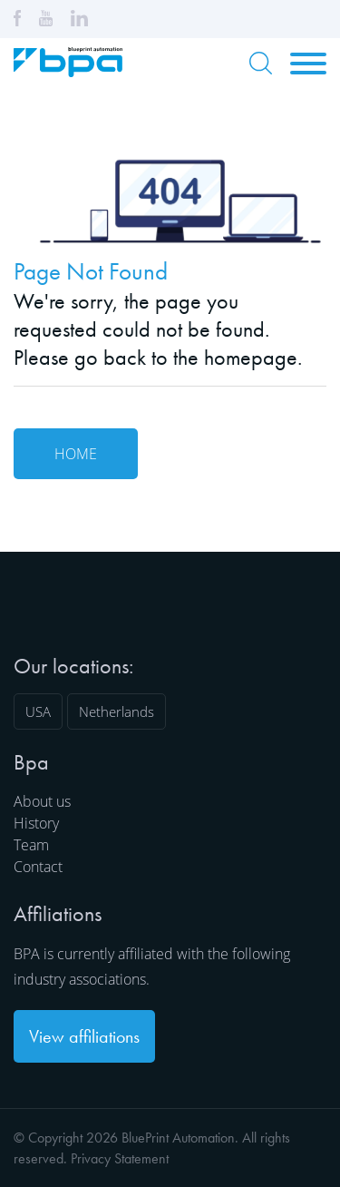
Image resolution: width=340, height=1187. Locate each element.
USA (38, 711)
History (36, 823)
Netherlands (116, 711)
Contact (38, 867)
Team (31, 845)
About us (42, 801)
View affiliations (84, 1036)
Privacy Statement (120, 1158)
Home (75, 454)
